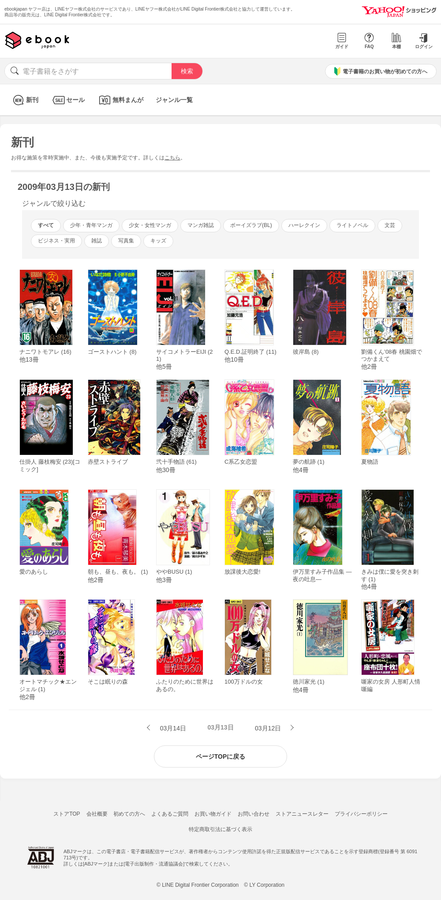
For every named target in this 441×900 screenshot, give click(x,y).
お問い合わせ (253, 814)
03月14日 (172, 728)
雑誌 (96, 241)
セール (68, 100)
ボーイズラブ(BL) (251, 225)
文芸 (390, 225)
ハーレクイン (304, 225)
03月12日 (269, 728)
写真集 (126, 241)
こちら (172, 158)
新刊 (24, 100)
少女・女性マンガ (150, 225)
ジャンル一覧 (174, 99)
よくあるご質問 (169, 814)
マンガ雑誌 (200, 225)
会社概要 (97, 814)
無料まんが (120, 100)
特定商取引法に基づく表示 (220, 829)
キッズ (158, 241)
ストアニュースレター (302, 814)
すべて (46, 225)
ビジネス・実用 (56, 241)
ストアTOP (66, 814)
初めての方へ (129, 814)
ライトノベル (352, 225)
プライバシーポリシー (361, 814)
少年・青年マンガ (91, 225)
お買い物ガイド (213, 814)
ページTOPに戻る (221, 756)
